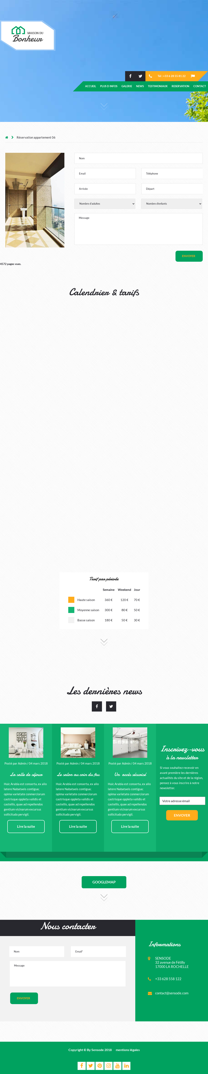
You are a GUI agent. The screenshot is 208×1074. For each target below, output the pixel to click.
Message (138, 229)
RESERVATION (180, 86)
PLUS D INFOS (108, 86)
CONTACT (199, 86)
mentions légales (128, 1050)
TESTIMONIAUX (158, 86)
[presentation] (79, 1000)
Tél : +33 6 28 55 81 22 (172, 76)
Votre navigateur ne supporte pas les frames (104, 435)
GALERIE (126, 86)
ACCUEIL (90, 86)
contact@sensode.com (171, 993)
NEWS (140, 86)
